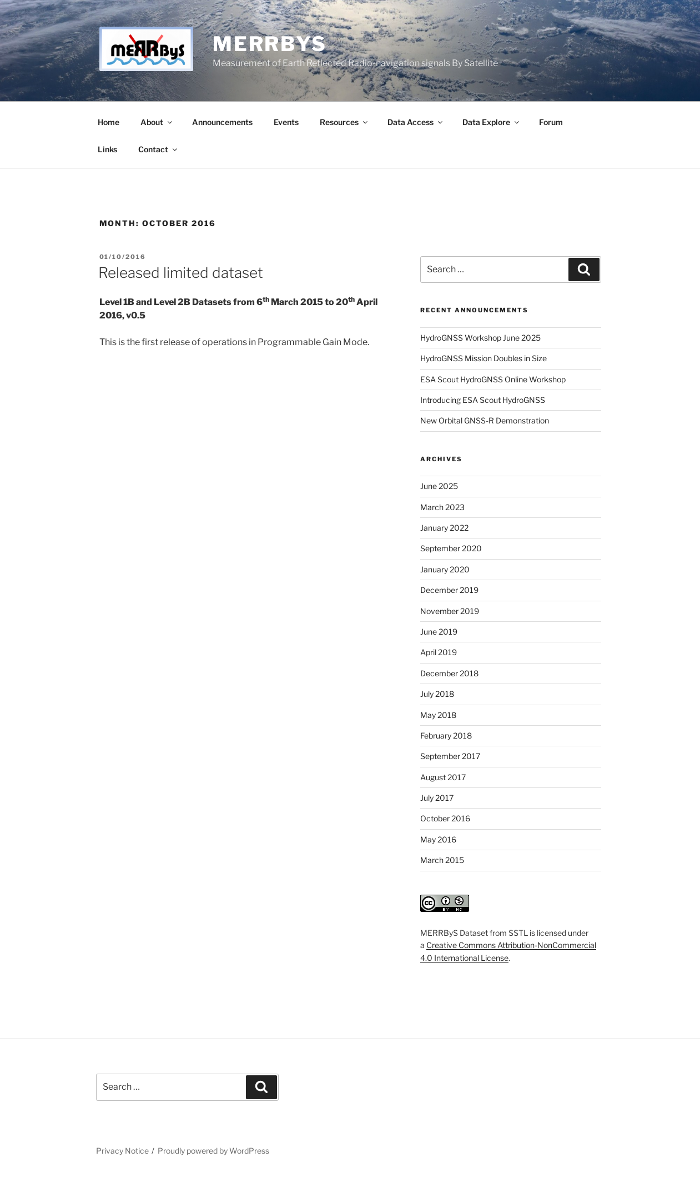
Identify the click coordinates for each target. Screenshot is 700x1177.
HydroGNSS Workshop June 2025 (480, 337)
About (157, 122)
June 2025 (439, 486)
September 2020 (451, 548)
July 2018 (437, 694)
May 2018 (438, 715)
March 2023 (442, 507)
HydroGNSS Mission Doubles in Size (483, 358)
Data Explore (491, 122)
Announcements (222, 122)
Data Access (415, 122)
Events (286, 122)
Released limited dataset (180, 272)
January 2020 (445, 569)
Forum (551, 122)
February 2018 (446, 735)
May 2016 (438, 839)
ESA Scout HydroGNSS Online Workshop (493, 379)
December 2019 (449, 590)
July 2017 (437, 797)
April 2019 (438, 652)
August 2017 (443, 777)
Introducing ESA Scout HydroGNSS (482, 400)
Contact (158, 149)
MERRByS (270, 44)
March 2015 (442, 860)
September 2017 (450, 756)
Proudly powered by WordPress (213, 1150)
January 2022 (444, 527)
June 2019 (438, 631)
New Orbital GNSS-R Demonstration (484, 420)
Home (108, 122)
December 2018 (449, 673)
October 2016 (445, 818)
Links (107, 149)
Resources (344, 122)
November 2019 (449, 611)
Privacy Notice (122, 1150)
